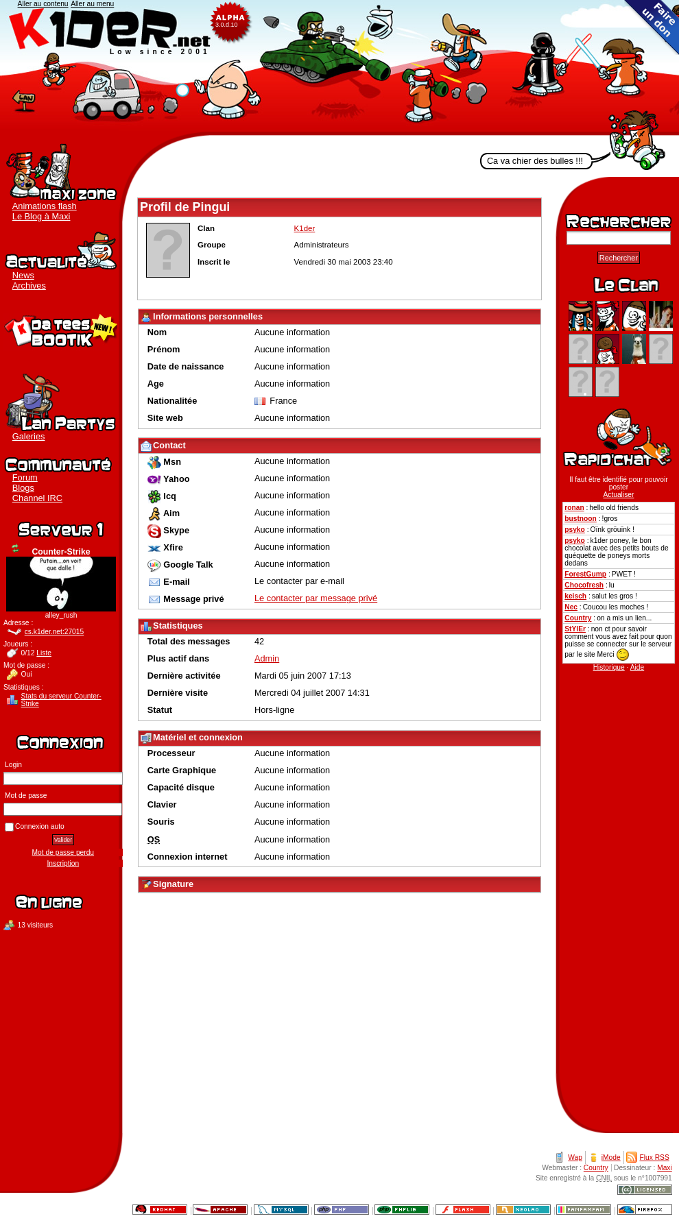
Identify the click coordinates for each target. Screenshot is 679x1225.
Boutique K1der (61, 329)
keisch (575, 596)
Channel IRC (37, 498)
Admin (266, 658)
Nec (570, 607)
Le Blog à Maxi (41, 216)
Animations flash (44, 206)
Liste (43, 653)
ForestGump (585, 574)
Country (577, 618)
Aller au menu (92, 4)
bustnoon (580, 518)
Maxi (664, 1168)
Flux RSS (654, 1157)
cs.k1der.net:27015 (54, 631)
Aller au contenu (43, 4)
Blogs (23, 488)
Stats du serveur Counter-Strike (61, 699)
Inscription (63, 863)
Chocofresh (584, 585)
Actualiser (15, 548)
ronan (574, 507)
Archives (29, 285)
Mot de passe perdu (63, 852)
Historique (609, 667)
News (23, 275)
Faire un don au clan (651, 27)
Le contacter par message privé (315, 598)
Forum (25, 477)
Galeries (28, 436)
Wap (575, 1157)
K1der (339, 68)
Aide (637, 667)
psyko (574, 529)
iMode (611, 1157)
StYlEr (575, 629)
